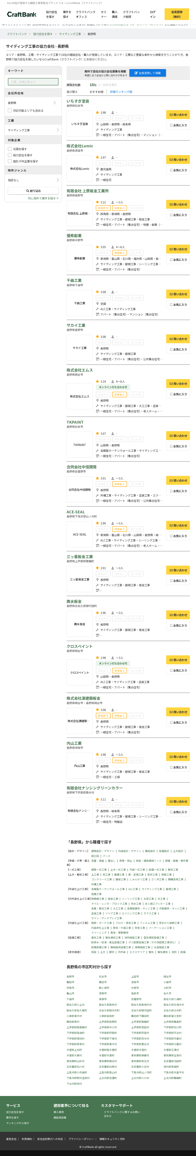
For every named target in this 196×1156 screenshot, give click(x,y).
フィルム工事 (147, 923)
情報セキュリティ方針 (112, 1139)
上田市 (135, 976)
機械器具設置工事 (120, 947)
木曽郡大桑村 (74, 1055)
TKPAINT (75, 422)
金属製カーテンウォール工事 (108, 889)
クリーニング (99, 932)
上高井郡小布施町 (77, 1072)
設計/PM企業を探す (25, 161)
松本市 (103, 976)
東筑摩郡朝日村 (108, 1061)
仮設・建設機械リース (148, 860)
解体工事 (173, 869)
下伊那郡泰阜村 (76, 1044)
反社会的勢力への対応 (50, 1139)
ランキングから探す (17, 1123)
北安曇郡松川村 (76, 1066)
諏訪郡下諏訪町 (140, 1016)
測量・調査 (97, 860)
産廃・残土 (125, 860)
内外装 (122, 952)
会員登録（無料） (176, 14)
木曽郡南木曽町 (108, 1050)
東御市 (103, 999)
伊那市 (70, 988)
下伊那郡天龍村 (173, 1038)
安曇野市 (136, 999)
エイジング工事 (131, 913)
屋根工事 (171, 889)
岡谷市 (167, 976)
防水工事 (136, 903)
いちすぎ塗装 (78, 101)
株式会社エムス (80, 370)
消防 (174, 952)
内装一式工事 (137, 869)
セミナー (103, 14)
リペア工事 (111, 913)
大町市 (167, 988)
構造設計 (150, 851)
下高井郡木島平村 (174, 1072)
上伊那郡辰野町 (108, 1022)
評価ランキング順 (121, 92)
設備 (183, 952)
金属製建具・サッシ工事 (141, 908)
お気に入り (178, 125)
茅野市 (103, 993)
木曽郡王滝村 (171, 1050)
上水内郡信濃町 (108, 1078)
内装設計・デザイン (129, 851)
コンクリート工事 (101, 879)
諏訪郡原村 (73, 1022)
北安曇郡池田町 (173, 1061)
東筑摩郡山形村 (76, 1061)
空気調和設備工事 (154, 937)
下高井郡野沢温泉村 (78, 1078)
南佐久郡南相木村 (141, 1004)
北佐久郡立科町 (173, 1010)
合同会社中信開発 (82, 467)
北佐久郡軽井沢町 (109, 1010)
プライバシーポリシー (81, 1139)
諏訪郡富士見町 (173, 1016)
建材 (111, 952)
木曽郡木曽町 (106, 1055)
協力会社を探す (51, 14)
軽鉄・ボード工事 (101, 923)
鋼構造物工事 (175, 879)
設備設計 (164, 851)
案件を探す (67, 14)
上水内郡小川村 (140, 1078)
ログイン (152, 14)
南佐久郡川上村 (76, 1004)
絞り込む (33, 191)
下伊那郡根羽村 (76, 1038)
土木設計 (178, 851)
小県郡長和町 (106, 1016)
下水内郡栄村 (74, 1083)
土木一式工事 (118, 869)
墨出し (112, 860)
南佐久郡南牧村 (108, 1004)
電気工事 (96, 937)
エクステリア (137, 952)
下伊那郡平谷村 (173, 1033)
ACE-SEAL (76, 512)
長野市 (70, 976)
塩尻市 (135, 993)
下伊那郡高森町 (76, 1033)
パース (106, 856)
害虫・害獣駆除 (119, 932)
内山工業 (74, 743)
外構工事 (96, 884)
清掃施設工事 (142, 947)
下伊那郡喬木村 (108, 1044)
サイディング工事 (70, 34)
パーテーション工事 (160, 928)
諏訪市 (103, 982)
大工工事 (118, 908)
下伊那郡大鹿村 (173, 1044)
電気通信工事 (113, 937)
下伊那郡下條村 (108, 1038)
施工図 (95, 856)
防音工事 (140, 928)
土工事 (95, 874)
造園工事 (96, 894)
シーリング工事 (131, 899)
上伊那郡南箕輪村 (77, 1027)
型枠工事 (152, 874)
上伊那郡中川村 (108, 1027)
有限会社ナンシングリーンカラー (95, 788)
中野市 (135, 988)
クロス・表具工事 (126, 923)
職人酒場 (114, 14)
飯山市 (70, 993)
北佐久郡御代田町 (141, 1010)
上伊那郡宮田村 (140, 1027)
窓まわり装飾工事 (169, 923)
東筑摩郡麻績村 (140, 1055)
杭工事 (106, 874)
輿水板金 (74, 601)
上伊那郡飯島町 (173, 1022)
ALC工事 (133, 889)
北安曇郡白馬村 (108, 1066)
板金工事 (113, 899)
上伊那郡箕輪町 (140, 1022)
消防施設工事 (132, 937)
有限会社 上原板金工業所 (88, 190)
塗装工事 (96, 913)
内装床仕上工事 (100, 928)
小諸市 (167, 982)
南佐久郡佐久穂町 (77, 1010)
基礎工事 (119, 874)
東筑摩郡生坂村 (173, 1055)
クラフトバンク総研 (131, 14)
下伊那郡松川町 (173, 1027)
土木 (102, 952)
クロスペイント (80, 646)
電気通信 (162, 952)
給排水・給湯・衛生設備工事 (108, 942)
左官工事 (149, 899)
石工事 (161, 899)
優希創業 (74, 235)
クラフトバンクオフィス (85, 14)
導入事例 (59, 1112)
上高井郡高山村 (108, 1072)
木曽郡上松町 (74, 1050)
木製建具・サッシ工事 (172, 908)
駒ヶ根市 (104, 988)
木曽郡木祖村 (139, 1050)
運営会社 (11, 1139)
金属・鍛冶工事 (100, 908)
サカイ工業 (76, 325)
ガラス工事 (150, 913)
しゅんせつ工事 (139, 879)
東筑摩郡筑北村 (140, 1061)
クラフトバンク (17, 34)
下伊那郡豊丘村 (140, 1044)
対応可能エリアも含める (28, 110)
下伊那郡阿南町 (108, 1033)
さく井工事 (157, 879)
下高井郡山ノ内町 (141, 1072)
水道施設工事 (161, 947)
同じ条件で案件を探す (42, 198)
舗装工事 (121, 879)
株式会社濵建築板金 (83, 698)
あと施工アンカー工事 (158, 903)
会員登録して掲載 (148, 73)
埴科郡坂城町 (171, 1066)
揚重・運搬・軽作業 (176, 860)
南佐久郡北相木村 (174, 1004)
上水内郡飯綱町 (173, 1078)
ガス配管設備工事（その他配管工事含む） (152, 942)
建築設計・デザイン (102, 851)
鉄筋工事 (166, 874)
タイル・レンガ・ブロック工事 (109, 903)
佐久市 (167, 993)
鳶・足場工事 (136, 874)
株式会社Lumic (80, 146)
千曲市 (70, 999)
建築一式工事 (99, 869)
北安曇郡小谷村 (140, 1066)
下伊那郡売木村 (140, 1038)
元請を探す (20, 149)
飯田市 (70, 982)
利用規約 (27, 1139)
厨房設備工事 (99, 947)
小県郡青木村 (74, 1016)
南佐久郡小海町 (173, 999)
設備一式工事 (156, 869)
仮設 (93, 952)
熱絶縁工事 (97, 899)
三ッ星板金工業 (80, 556)
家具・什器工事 (122, 928)
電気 (151, 952)
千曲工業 (74, 280)
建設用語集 (60, 1117)
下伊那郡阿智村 (140, 1033)
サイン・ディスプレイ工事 (106, 918)
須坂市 (135, 982)
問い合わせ (178, 114)
